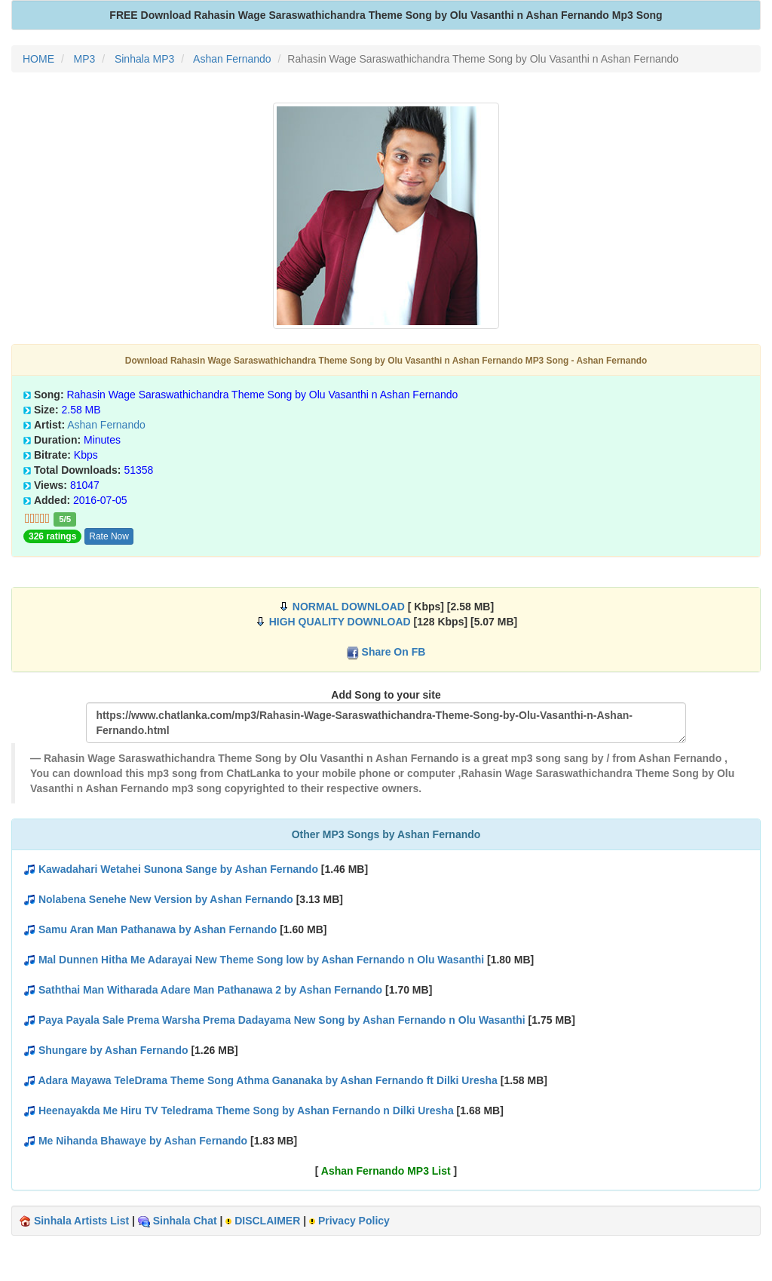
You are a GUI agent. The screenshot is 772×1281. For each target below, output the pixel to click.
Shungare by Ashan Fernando (113, 1050)
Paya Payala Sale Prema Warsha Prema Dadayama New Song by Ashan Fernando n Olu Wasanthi (281, 1020)
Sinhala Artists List (81, 1221)
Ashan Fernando (106, 425)
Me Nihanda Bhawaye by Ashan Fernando (142, 1141)
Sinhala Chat (185, 1221)
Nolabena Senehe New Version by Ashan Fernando (165, 899)
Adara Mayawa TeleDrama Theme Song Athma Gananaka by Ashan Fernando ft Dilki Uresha (267, 1080)
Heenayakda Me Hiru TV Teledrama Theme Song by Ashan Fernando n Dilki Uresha (246, 1110)
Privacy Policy (354, 1221)
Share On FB (394, 652)
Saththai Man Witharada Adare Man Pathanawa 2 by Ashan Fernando (210, 990)
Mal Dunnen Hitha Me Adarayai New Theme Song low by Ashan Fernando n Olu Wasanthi (261, 960)
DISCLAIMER (267, 1221)
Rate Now (109, 536)
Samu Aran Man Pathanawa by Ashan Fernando (157, 929)
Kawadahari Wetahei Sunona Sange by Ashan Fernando (178, 869)
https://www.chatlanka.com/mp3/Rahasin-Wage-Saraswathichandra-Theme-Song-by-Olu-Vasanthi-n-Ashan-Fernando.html (385, 722)
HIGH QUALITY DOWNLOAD (340, 622)
